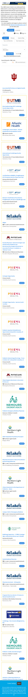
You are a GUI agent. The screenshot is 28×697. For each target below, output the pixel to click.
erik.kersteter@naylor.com (17, 25)
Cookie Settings (11, 683)
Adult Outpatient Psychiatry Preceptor (13, 436)
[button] (18, 53)
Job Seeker (10, 30)
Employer (17, 30)
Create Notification (20, 62)
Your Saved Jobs (20, 41)
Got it (19, 683)
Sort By (4, 62)
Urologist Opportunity (9, 276)
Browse (12, 38)
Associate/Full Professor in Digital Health (14, 88)
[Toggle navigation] (4, 33)
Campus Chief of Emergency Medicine (13, 512)
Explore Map (21, 38)
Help (16, 33)
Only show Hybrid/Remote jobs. (12, 56)
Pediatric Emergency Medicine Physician (13, 411)
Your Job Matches (8, 41)
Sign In (23, 33)
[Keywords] (14, 45)
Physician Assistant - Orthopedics (12, 582)
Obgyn (4, 222)
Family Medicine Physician (9, 559)
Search (5, 38)
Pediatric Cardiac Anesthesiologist (12, 651)
